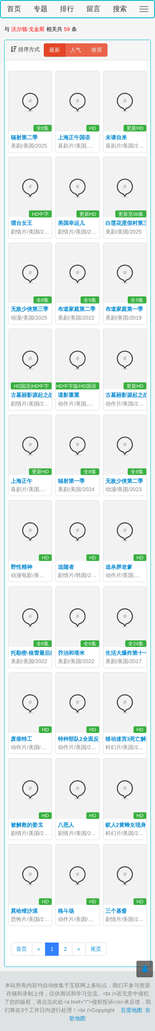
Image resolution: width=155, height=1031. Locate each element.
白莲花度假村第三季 (129, 223)
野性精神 (21, 567)
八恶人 (66, 825)
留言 (93, 9)
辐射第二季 (24, 137)
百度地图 (131, 1010)
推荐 (96, 50)
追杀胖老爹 (118, 567)
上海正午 (21, 481)
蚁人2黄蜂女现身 (125, 825)
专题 (40, 9)
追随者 (66, 567)
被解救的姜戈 (27, 825)
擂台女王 (21, 223)
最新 (54, 50)
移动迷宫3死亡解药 (128, 739)
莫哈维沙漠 (24, 911)
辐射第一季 (71, 481)
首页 (14, 9)
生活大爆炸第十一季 (129, 653)
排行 (67, 9)
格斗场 (66, 911)
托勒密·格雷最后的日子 (38, 653)
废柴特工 (21, 739)
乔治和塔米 (71, 653)
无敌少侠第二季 (124, 481)
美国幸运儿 (71, 223)
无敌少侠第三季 (29, 309)
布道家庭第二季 (76, 309)
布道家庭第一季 (124, 309)
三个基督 (116, 911)
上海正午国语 (74, 137)
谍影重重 (68, 395)
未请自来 (116, 137)
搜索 (120, 9)
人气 (75, 50)
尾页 (96, 949)
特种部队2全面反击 (81, 739)
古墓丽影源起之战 (32, 395)
